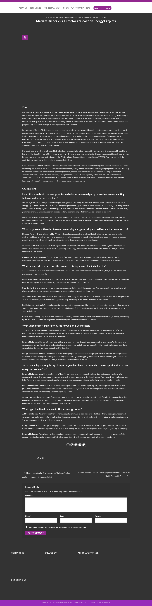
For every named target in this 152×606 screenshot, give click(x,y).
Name (28, 516)
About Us (23, 8)
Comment (29, 496)
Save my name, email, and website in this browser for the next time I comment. (57, 528)
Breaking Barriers (71, 17)
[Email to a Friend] (76, 445)
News (89, 8)
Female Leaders (100, 17)
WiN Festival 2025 (53, 8)
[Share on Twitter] (72, 445)
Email (63, 516)
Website (98, 516)
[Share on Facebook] (67, 445)
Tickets (66, 8)
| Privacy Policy (104, 603)
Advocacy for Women (54, 17)
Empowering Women (86, 17)
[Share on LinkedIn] (85, 445)
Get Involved (36, 8)
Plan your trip (77, 8)
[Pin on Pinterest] (80, 445)
